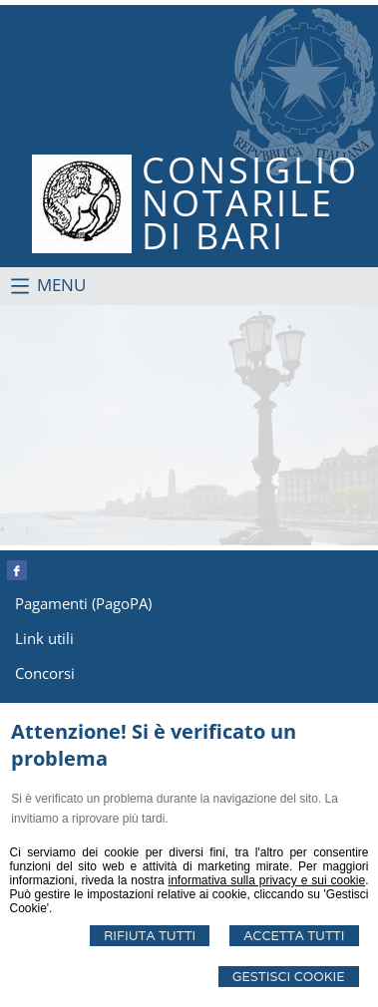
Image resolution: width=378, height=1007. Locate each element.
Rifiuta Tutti (149, 935)
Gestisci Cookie (288, 976)
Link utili (44, 638)
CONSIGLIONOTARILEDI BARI (250, 203)
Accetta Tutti (293, 935)
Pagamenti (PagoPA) (83, 603)
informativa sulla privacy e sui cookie (267, 880)
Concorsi (45, 673)
